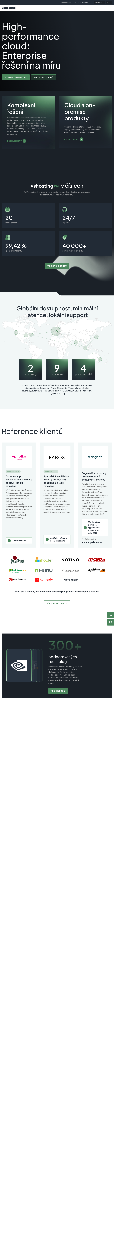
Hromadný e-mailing (10, 1193)
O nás (80, 1160)
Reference (82, 1164)
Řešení (43, 1151)
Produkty (7, 1151)
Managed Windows (48, 1175)
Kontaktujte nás (48, 1205)
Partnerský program (86, 1167)
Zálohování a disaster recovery (52, 1171)
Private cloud (7, 1164)
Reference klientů (43, 77)
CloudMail (6, 1182)
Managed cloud (8, 1171)
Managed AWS (46, 1167)
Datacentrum (83, 1156)
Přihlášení (99, 3)
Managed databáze (10, 1189)
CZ (109, 3)
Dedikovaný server (9, 1175)
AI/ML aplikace (46, 1182)
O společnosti (85, 1151)
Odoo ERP (44, 1164)
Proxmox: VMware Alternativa (52, 1178)
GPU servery (7, 1156)
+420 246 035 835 (81, 3)
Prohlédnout (14, 141)
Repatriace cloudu (47, 1160)
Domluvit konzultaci (16, 77)
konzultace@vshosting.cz (52, 1110)
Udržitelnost (83, 1175)
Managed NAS (8, 1185)
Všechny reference (57, 603)
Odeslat (70, 1128)
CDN (4, 1178)
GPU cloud (6, 1160)
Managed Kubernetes (49, 1156)
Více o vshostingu (57, 266)
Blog (4, 1205)
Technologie (83, 1178)
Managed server (8, 1167)
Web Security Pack (10, 1196)
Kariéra (81, 1171)
